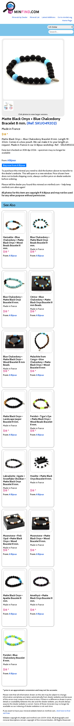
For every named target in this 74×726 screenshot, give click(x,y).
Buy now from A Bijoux (14, 165)
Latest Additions (48, 17)
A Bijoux (13, 255)
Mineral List (34, 17)
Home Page (67, 20)
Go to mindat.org (65, 17)
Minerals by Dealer (19, 17)
